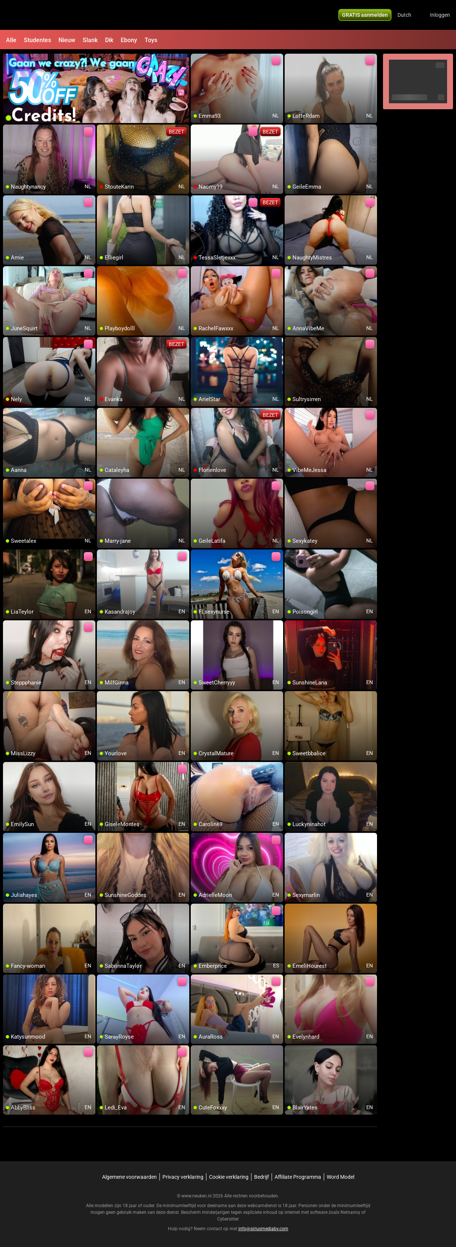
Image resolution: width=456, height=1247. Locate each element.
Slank (90, 40)
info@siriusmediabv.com (263, 1228)
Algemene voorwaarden (129, 1177)
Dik (109, 40)
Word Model (340, 1177)
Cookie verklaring (228, 1177)
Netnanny (351, 1212)
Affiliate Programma (298, 1177)
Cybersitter (228, 1219)
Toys (151, 40)
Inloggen (440, 15)
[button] (409, 14)
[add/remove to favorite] (196, 59)
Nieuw (66, 40)
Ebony (129, 40)
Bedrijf (261, 1177)
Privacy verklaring (182, 1177)
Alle (11, 40)
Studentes (37, 40)
